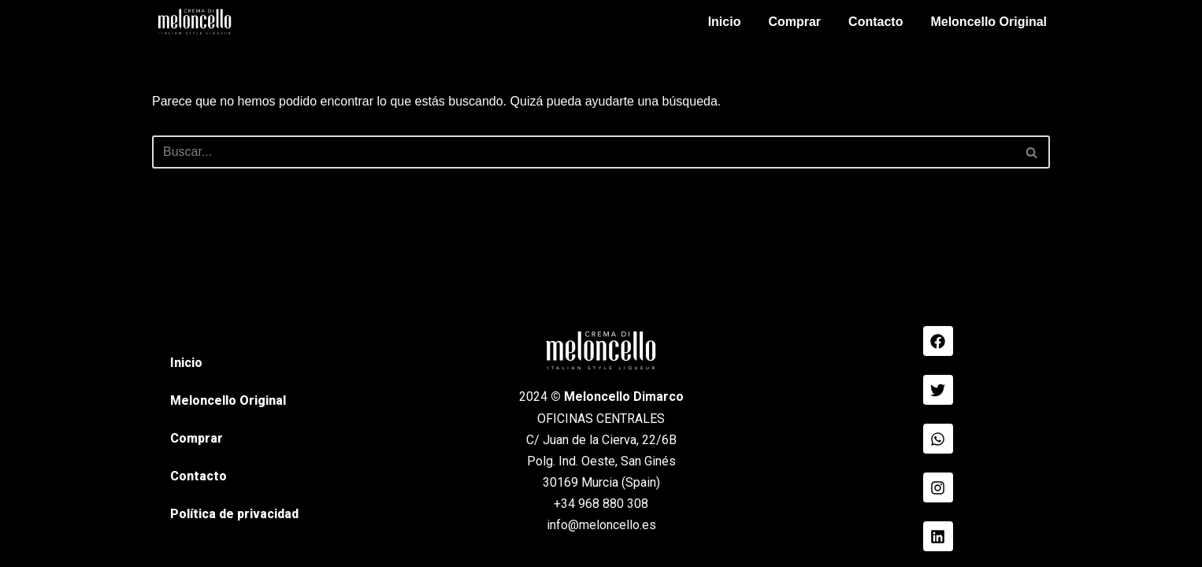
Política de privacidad (234, 513)
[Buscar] (583, 152)
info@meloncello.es (601, 524)
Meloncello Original (988, 21)
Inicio (724, 21)
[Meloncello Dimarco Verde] (194, 22)
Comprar (794, 21)
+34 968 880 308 (601, 503)
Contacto (875, 21)
